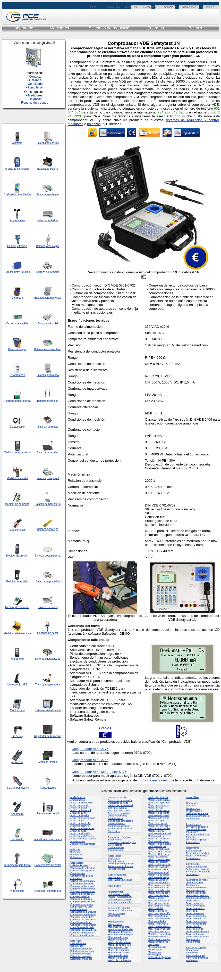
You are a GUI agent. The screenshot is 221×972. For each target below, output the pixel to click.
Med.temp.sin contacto (159, 934)
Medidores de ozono (158, 841)
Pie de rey (17, 736)
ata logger (76, 941)
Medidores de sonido (158, 874)
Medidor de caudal (17, 478)
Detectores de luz (117, 797)
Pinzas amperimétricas (197, 834)
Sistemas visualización (48, 710)
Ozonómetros (193, 818)
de (18, 194)
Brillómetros (76, 857)
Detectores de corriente (82, 951)
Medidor (9, 504)
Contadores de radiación (83, 914)
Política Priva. (113, 7)
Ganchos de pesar (47, 633)
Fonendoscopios (116, 861)
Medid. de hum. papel (159, 825)
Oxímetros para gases (197, 816)
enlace (130, 105)
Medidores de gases (158, 815)
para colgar (52, 246)
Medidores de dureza (159, 800)
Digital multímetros (117, 815)
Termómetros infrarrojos (198, 898)
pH (13, 762)
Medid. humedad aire (159, 890)
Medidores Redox (157, 921)
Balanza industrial (48, 323)
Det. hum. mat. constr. (119, 810)
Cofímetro (17, 297)
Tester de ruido (193, 926)
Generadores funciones (120, 880)
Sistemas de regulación (110, 28)
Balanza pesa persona (48, 555)
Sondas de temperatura (198, 871)
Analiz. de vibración (80, 833)
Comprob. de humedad (82, 886)
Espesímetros (115, 839)
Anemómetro (17, 220)
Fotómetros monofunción (121, 863)
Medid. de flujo (155, 807)
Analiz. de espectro (80, 805)
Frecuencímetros (116, 869)
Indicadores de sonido (119, 899)
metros (19, 762)
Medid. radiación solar (159, 864)
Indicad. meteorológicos (120, 897)
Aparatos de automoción (83, 844)
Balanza (42, 168)
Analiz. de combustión (81, 802)
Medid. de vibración (158, 880)
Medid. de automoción (119, 945)
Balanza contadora (47, 220)
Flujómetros (114, 858)
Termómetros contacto (197, 895)
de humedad (21, 504)
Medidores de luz (157, 836)
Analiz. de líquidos (79, 815)
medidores (75, 124)
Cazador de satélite (17, 323)
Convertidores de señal (48, 865)
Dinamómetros (115, 818)
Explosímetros (115, 850)
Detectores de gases (81, 956)
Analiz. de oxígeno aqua (82, 818)
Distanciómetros (116, 823)
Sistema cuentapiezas (47, 658)
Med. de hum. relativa (159, 828)
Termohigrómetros (195, 890)
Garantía (35, 80)
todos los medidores (153, 780)
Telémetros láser (194, 882)
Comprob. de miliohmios (82, 888)
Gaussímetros (115, 877)
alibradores (76, 863)
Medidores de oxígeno (159, 844)
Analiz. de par (77, 820)
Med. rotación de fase (159, 929)
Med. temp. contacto (158, 931)
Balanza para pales (48, 452)
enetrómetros (193, 824)
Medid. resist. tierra (158, 923)
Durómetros (114, 831)
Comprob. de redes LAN (82, 894)
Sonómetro (17, 814)
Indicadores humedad (119, 894)
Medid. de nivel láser (158, 838)
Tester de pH (192, 911)
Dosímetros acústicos (119, 826)
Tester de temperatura (197, 931)
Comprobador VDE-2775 (90, 749)
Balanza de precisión (48, 581)
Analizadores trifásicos (82, 836)
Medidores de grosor (158, 818)
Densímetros (76, 946)
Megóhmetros (115, 924)
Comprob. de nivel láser (82, 891)
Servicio (168, 7)
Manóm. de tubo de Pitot (120, 929)
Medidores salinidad (158, 872)
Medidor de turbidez (17, 581)
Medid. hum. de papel (159, 893)
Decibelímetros (78, 943)
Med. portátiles (155, 908)
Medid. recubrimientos (159, 918)
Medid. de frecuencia (158, 810)
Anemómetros (77, 841)
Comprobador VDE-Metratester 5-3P (99, 772)
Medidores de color (118, 958)
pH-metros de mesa (196, 829)
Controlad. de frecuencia (83, 919)
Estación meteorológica (17, 400)
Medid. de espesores (158, 802)
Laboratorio (22, 28)
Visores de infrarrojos (197, 958)
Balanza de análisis (48, 143)
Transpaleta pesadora (47, 684)
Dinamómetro (17, 375)
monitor (126, 837)
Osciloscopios (193, 808)
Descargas (149, 7)
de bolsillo (52, 168)
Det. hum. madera (117, 808)
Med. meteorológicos (158, 900)
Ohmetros (191, 805)
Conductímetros (78, 909)
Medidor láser (17, 529)
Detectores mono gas (81, 959)
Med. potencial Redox (159, 905)
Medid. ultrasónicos (158, 942)
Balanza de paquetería (48, 504)
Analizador (10, 194)
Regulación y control (35, 102)
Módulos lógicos (47, 762)
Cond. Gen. (131, 7)
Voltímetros (192, 960)
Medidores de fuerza (158, 813)
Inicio (93, 7)
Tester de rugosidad (196, 923)
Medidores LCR (156, 898)
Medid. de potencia (157, 856)
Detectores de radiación (120, 800)
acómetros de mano (197, 880)
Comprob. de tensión (81, 899)
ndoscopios (114, 837)
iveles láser (192, 797)
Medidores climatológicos (121, 934)
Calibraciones (188, 7)
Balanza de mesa (47, 426)
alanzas (75, 849)
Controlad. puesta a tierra (83, 930)
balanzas (93, 124)
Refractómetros (194, 850)
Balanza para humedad (47, 297)
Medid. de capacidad (118, 950)
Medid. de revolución (158, 867)
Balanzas (197, 28)
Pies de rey (192, 832)
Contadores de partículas (83, 912)
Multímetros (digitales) (159, 957)
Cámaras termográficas (82, 870)
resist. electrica (22, 633)
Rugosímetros (193, 858)
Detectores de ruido (118, 803)
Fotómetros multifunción (120, 866)
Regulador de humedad (47, 736)
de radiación (22, 607)
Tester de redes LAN (196, 918)
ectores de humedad (119, 908)
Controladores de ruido (82, 927)
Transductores (47, 787)
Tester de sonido (194, 929)
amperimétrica (21, 787)
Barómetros (76, 852)
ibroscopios (114, 856)
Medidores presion (157, 911)
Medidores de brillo (118, 947)
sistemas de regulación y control (192, 120)
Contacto (209, 7)
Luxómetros (114, 915)
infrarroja (22, 246)
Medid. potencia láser (159, 859)
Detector (13, 349)
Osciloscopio (17, 710)
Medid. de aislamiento (119, 942)
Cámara (11, 246)
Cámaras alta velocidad (82, 868)
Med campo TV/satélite (120, 932)
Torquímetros (193, 939)
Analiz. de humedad (80, 810)
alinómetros (193, 864)
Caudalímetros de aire (81, 876)
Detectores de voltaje (119, 813)
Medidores (59, 28)
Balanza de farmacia (47, 272)
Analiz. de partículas (80, 823)
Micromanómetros (157, 947)
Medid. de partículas (158, 849)
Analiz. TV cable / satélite (83, 838)
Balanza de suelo (48, 607)
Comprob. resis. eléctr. (82, 904)
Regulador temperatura (48, 890)
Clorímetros (76, 878)
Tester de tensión (195, 934)
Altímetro (17, 143)
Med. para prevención (159, 913)
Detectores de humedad (120, 805)
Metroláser (153, 944)
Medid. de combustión (119, 960)
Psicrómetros (193, 842)
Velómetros (192, 950)
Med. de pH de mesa (158, 854)
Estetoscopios (115, 845)
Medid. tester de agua (159, 939)
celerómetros (77, 797)
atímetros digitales (196, 947)
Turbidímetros (193, 942)
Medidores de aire (117, 939)
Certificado (35, 84)
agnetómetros (116, 921)
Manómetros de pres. (119, 927)
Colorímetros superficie (82, 883)
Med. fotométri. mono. (159, 885)
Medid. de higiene (157, 820)
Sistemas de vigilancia (197, 869)
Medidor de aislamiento (17, 452)
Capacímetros (77, 873)
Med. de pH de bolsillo (159, 851)
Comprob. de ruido (80, 896)
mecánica (52, 400)
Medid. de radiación (158, 862)
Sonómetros (192, 874)
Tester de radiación (196, 916)
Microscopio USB (17, 684)
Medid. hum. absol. (157, 823)
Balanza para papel (48, 478)
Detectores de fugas (80, 953)
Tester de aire (193, 900)
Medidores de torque (158, 877)
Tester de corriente (195, 905)
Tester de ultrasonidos (197, 936)
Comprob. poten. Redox (82, 901)
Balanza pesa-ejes (47, 529)
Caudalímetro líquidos (17, 272)
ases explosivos (117, 874)
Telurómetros (192, 885)
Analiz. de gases (78, 807)
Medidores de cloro (118, 955)
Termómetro (17, 839)
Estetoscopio (17, 426)
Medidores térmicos (158, 936)
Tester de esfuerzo (195, 908)
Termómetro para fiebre (17, 865)
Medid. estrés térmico (159, 882)
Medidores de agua (118, 937)
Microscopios (155, 954)
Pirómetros (191, 837)
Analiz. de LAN (78, 813)
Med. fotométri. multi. (158, 887)
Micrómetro (17, 658)
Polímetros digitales (196, 839)
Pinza (8, 787)
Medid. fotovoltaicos (158, 805)
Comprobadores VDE (81, 906)
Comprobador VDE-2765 (90, 760)
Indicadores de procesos (48, 839)
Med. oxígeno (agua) (158, 903)
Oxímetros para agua (197, 813)
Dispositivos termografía (120, 821)
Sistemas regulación (196, 866)
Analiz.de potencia (79, 825)
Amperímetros (77, 800)
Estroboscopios (116, 847)
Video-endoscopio (195, 955)
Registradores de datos (198, 853)
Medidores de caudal (119, 952)
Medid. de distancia (158, 797)
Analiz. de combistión (17, 168)
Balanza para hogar (47, 194)
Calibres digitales (79, 865)
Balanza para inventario (47, 349)
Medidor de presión (17, 555)
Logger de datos (116, 913)
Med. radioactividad (158, 916)
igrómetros (114, 886)
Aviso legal (35, 87)
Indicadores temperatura (120, 902)
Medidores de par (157, 846)
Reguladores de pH (48, 813)
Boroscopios (76, 854)
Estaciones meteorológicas (122, 842)
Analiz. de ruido (78, 831)
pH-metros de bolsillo (197, 827)
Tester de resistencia (196, 921)
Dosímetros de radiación (120, 828)
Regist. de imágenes (196, 855)
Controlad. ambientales (82, 917)
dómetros (192, 803)
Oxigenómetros (194, 811)
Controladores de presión (83, 925)
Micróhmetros (155, 949)
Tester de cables (194, 903)
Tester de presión (195, 913)
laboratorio (53, 375)
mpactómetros (115, 892)
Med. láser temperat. (158, 895)
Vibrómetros (192, 952)
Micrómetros (154, 952)
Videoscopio (17, 890)
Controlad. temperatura (82, 932)
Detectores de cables (81, 948)
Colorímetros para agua (82, 881)
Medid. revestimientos (159, 926)
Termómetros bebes (196, 893)
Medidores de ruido (158, 869)
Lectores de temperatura (120, 910)
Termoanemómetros (196, 887)
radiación (25, 194)
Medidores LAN (156, 831)
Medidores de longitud (159, 833)
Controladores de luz (81, 922)
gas (24, 349)
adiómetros (192, 848)
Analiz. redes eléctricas (82, 828)
